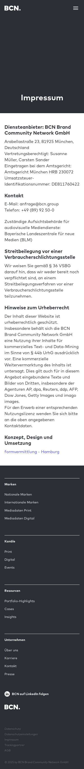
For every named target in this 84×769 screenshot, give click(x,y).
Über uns (11, 650)
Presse (9, 674)
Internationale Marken (21, 502)
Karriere (10, 658)
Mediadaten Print (17, 510)
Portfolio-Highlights (19, 601)
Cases (9, 609)
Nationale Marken (18, 494)
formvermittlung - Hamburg (31, 451)
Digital (9, 560)
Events (9, 567)
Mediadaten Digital (19, 518)
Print (8, 552)
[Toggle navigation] (76, 8)
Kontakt (10, 666)
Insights (10, 617)
